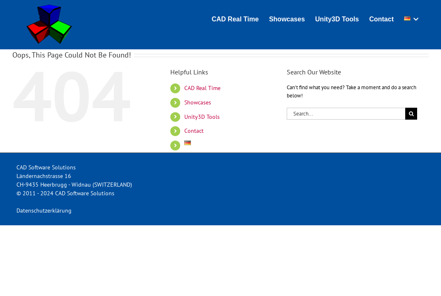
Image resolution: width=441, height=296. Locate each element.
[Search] (411, 114)
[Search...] (346, 114)
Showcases (197, 102)
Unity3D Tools (202, 116)
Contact (194, 130)
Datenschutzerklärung (44, 210)
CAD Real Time (202, 88)
